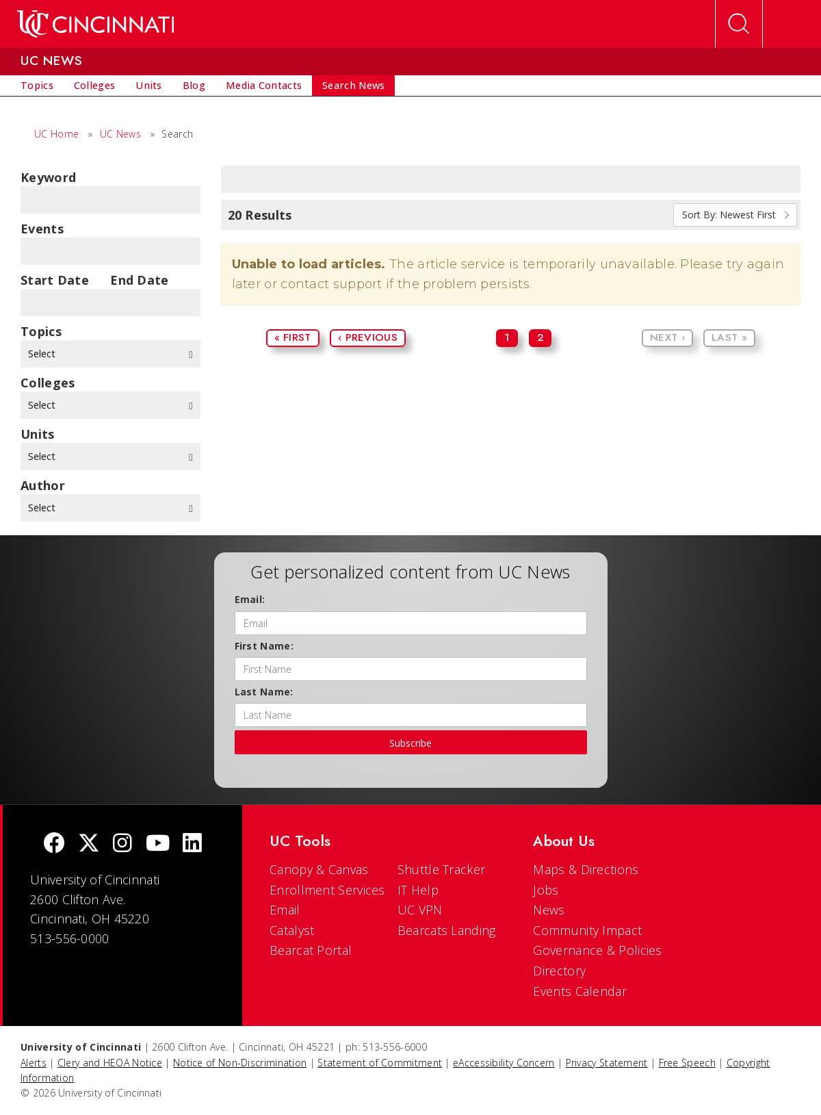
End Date (139, 280)
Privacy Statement (607, 1062)
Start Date (55, 280)
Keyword (48, 177)
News (548, 909)
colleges (48, 382)
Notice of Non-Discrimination (240, 1062)
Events (42, 228)
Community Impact (587, 930)
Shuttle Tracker (442, 869)
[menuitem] (37, 85)
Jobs (545, 890)
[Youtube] (158, 844)
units (38, 434)
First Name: (264, 645)
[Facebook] (54, 844)
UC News (120, 133)
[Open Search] (739, 24)
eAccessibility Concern (504, 1062)
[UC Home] (95, 24)
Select (110, 353)
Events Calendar (580, 991)
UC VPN (420, 909)
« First (292, 337)
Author (43, 485)
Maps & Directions (585, 869)
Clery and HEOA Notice (109, 1062)
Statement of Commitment (379, 1062)
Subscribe (410, 742)
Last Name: (264, 691)
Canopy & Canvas (319, 869)
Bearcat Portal (311, 950)
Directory (559, 970)
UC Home (56, 133)
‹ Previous (368, 337)
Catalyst (292, 930)
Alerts (34, 1062)
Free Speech (687, 1062)
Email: (250, 599)
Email (285, 909)
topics (41, 331)
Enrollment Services (327, 890)
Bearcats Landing (447, 930)
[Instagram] (122, 844)
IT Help (418, 890)
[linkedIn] (192, 844)
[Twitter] (89, 844)
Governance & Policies (597, 950)
